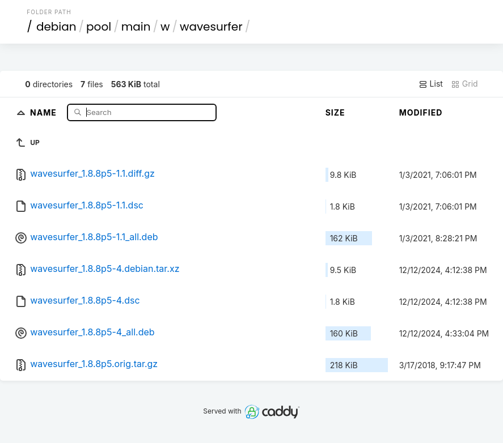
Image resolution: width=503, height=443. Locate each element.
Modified (421, 112)
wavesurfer (211, 27)
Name (44, 112)
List (431, 84)
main (136, 27)
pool (98, 27)
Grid (464, 84)
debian (56, 27)
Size (335, 112)
